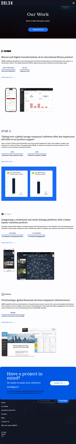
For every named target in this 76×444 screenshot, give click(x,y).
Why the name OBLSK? (9, 425)
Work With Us (38, 30)
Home (3, 403)
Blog (3, 418)
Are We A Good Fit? (8, 410)
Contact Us (5, 422)
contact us (59, 383)
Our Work (4, 406)
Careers (4, 414)
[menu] (74, 3)
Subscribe (63, 401)
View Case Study (8, 77)
